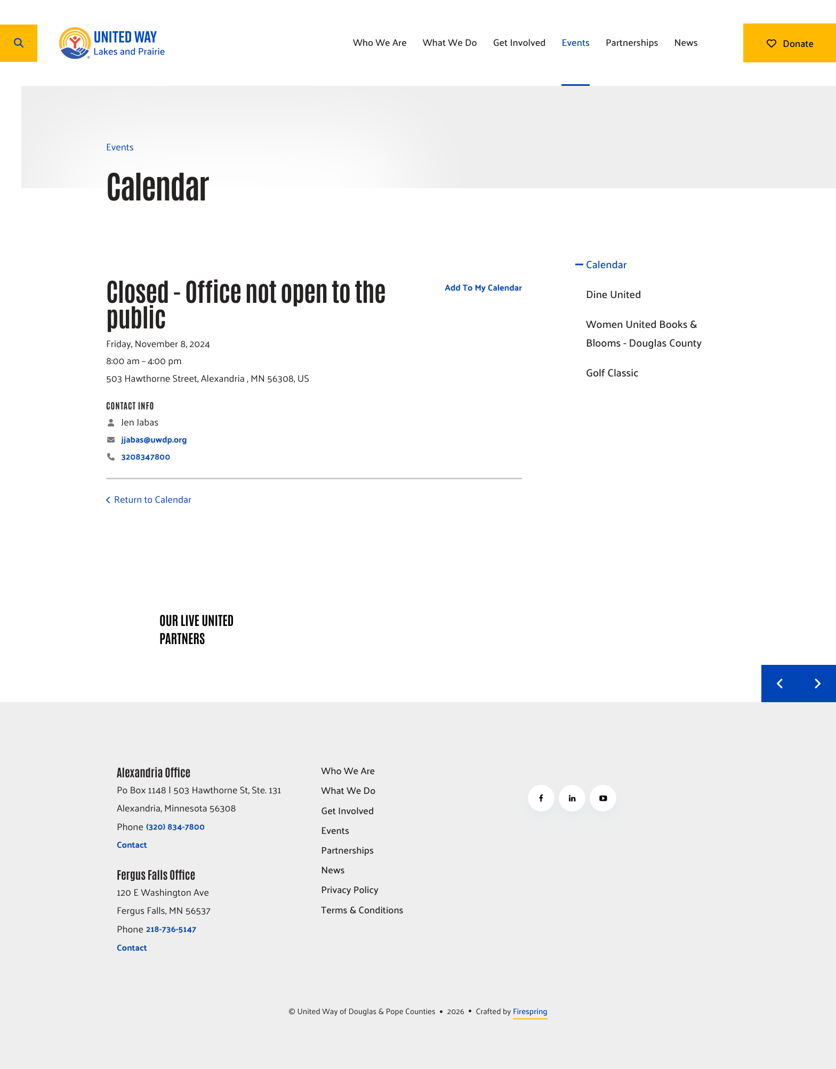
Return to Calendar (152, 499)
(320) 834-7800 (175, 826)
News (685, 42)
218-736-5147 (171, 928)
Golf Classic (612, 372)
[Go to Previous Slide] (780, 683)
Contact (132, 844)
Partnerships (632, 42)
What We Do (450, 42)
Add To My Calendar (483, 287)
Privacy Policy (349, 890)
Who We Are (380, 42)
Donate (790, 43)
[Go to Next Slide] (817, 683)
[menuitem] (380, 43)
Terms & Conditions (362, 910)
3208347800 (145, 456)
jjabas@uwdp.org (154, 439)
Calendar (606, 264)
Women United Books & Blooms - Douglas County (644, 333)
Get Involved (519, 42)
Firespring (530, 1011)
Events (575, 42)
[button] (18, 43)
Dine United (613, 293)
